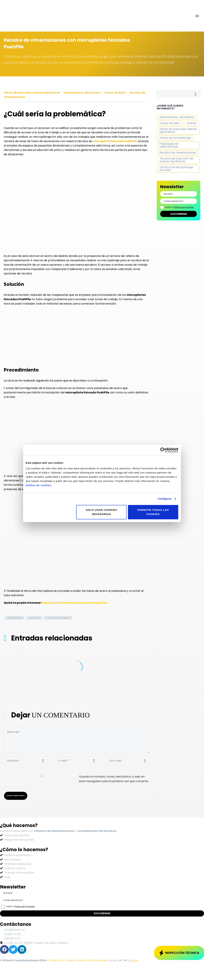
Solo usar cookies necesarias (101, 512)
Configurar (165, 498)
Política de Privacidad (184, 207)
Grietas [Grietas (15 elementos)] (192, 123)
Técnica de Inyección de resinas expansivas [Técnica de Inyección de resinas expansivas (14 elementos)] (176, 159)
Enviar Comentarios (16, 796)
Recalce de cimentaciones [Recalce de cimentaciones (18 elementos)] (177, 153)
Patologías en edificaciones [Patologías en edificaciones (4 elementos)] (169, 145)
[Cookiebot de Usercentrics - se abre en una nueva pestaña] (163, 450)
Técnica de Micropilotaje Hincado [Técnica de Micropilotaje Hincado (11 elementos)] (176, 168)
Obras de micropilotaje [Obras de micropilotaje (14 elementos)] (175, 138)
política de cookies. (39, 485)
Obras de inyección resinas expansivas (32, 93)
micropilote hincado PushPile (115, 141)
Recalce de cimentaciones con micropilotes (74, 603)
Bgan (134, 960)
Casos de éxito (115, 93)
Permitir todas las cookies (153, 512)
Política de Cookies (62, 960)
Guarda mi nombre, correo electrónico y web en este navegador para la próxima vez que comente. (114, 779)
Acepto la (179, 207)
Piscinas (34, 617)
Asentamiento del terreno (82, 93)
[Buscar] (178, 93)
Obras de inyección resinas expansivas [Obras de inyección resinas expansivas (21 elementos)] (178, 130)
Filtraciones (14, 617)
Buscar (196, 93)
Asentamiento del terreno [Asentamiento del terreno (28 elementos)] (176, 117)
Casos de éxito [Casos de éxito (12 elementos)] (169, 123)
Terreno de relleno (58, 617)
